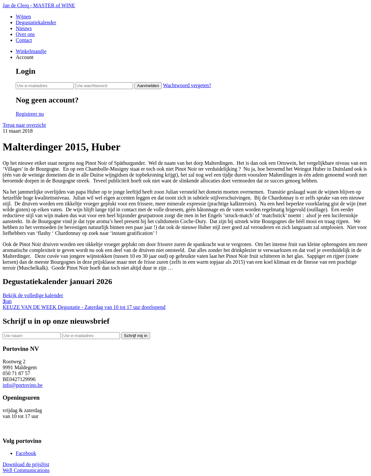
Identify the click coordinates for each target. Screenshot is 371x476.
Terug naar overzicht (24, 125)
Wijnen (23, 16)
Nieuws (24, 28)
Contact (24, 40)
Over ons (25, 34)
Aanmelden (148, 85)
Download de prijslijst (26, 464)
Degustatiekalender (36, 22)
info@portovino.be (23, 385)
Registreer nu (30, 114)
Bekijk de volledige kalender (33, 295)
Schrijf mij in (135, 335)
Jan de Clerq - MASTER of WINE (39, 5)
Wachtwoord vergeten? (187, 85)
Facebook (26, 453)
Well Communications (26, 470)
